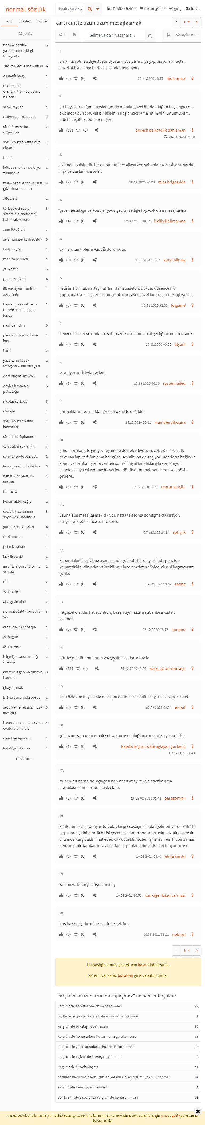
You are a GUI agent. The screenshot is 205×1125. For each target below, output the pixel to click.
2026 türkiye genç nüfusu (23, 66)
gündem (25, 21)
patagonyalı (175, 798)
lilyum (180, 344)
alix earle (10, 198)
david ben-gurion (16, 738)
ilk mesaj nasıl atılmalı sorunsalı (20, 291)
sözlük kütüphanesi (18, 436)
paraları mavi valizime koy (20, 338)
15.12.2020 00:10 (147, 383)
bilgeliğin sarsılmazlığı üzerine (20, 659)
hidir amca (176, 78)
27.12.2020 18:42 (158, 584)
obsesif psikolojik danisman (160, 130)
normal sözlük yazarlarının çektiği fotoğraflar (18, 50)
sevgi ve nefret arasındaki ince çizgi (23, 710)
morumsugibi (173, 486)
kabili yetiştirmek (16, 748)
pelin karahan (14, 546)
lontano (178, 629)
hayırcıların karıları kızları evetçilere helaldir (23, 725)
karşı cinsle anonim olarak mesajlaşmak (89, 1006)
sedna (180, 584)
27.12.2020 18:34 (156, 532)
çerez (163, 1116)
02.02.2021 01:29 (159, 707)
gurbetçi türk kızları (18, 526)
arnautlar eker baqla (19, 626)
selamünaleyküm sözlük (22, 239)
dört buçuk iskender (19, 375)
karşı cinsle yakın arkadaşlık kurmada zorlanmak (96, 1046)
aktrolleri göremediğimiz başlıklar (22, 675)
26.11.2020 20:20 (142, 182)
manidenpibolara (170, 422)
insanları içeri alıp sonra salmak (22, 569)
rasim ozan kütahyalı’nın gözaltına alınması (22, 185)
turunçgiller (152, 8)
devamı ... (24, 758)
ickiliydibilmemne (170, 220)
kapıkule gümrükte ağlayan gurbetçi (153, 746)
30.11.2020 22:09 (155, 305)
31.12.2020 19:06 (133, 668)
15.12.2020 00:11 (138, 422)
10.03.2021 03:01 (149, 856)
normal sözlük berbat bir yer (23, 614)
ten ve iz (12, 646)
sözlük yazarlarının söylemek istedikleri (19, 514)
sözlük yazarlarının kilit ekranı (21, 145)
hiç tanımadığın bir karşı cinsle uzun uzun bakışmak (98, 1016)
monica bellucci (15, 259)
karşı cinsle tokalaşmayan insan (83, 1026)
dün (6, 581)
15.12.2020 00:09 (158, 344)
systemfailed (174, 383)
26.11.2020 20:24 (138, 221)
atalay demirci (14, 601)
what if (10, 268)
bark (6, 350)
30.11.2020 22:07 (147, 260)
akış (9, 21)
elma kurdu (175, 856)
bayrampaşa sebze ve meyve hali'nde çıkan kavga (20, 310)
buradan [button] (125, 975)
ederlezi (11, 591)
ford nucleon (13, 536)
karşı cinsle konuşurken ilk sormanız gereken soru (97, 1036)
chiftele (9, 411)
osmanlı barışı (14, 75)
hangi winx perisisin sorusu (18, 479)
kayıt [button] (142, 964)
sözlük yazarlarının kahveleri (18, 424)
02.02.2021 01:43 (182, 752)
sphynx (179, 532)
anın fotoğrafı (14, 229)
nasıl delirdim (14, 325)
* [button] (90, 832)
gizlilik (176, 1116)
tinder (8, 157)
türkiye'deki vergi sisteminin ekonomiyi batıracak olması (20, 214)
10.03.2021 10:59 (129, 895)
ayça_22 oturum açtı (167, 668)
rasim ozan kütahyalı (19, 116)
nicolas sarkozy (15, 401)
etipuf (180, 707)
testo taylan (12, 249)
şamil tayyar (13, 106)
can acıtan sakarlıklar (20, 446)
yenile (26, 33)
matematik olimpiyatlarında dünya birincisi (22, 91)
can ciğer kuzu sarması (165, 895)
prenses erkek (14, 278)
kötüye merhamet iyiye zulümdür (21, 170)
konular (42, 21)
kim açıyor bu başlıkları (21, 466)
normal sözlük (26, 9)
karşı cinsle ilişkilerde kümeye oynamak (89, 1056)
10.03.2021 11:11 (156, 934)
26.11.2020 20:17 (150, 78)
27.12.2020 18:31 (145, 487)
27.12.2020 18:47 (155, 629)
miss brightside (172, 181)
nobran (179, 934)
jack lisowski (13, 556)
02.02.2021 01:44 (148, 798)
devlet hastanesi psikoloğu (16, 388)
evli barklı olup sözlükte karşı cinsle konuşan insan (98, 1097)
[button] (122, 9)
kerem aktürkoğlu (17, 501)
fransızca (10, 491)
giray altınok (13, 687)
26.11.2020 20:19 (182, 136)
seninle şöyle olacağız (20, 456)
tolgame (178, 305)
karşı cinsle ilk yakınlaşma (78, 1066)
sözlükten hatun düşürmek (16, 129)
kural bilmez (174, 259)
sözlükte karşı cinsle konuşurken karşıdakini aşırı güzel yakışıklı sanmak (114, 1077)
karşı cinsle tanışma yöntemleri (82, 1087)
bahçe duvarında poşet (21, 697)
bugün (10, 636)
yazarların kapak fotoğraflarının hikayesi (21, 363)
